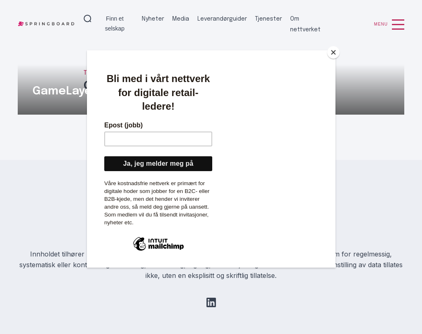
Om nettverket (305, 24)
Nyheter (153, 19)
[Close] (333, 52)
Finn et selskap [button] (114, 23)
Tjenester (268, 19)
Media (180, 19)
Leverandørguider (222, 19)
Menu (389, 24)
